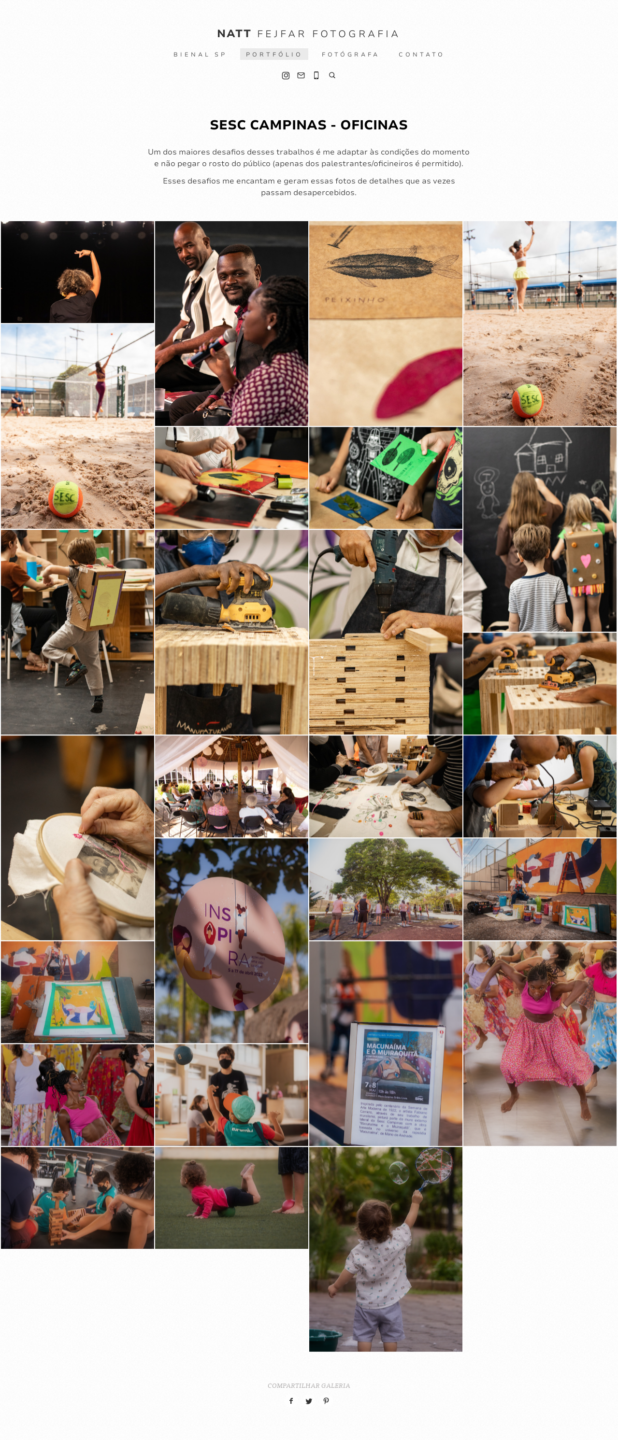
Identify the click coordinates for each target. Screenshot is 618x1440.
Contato (422, 54)
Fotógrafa (351, 54)
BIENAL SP (200, 54)
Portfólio (274, 54)
